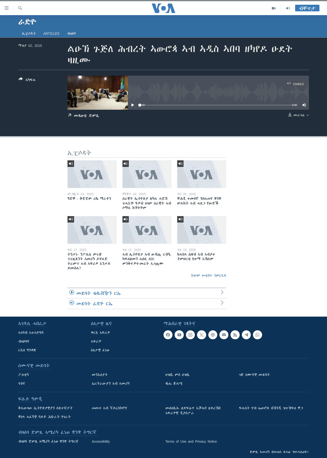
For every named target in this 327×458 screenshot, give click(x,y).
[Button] (27, 80)
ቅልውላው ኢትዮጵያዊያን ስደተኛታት (45, 408)
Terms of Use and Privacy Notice (191, 441)
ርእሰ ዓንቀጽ (27, 350)
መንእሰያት (100, 375)
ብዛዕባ (71, 33)
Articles (51, 33)
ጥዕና (21, 383)
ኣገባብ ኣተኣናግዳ (31, 333)
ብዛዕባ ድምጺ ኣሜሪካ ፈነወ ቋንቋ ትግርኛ (48, 441)
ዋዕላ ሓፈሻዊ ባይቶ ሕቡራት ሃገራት (44, 417)
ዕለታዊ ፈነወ (100, 350)
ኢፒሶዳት (29, 33)
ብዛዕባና (23, 341)
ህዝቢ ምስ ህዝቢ (177, 375)
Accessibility (101, 441)
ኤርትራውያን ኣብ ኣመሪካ (111, 383)
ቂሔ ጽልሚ (174, 383)
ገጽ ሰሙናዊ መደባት (254, 375)
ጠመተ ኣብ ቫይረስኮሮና (109, 408)
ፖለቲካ (23, 375)
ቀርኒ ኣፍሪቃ (100, 333)
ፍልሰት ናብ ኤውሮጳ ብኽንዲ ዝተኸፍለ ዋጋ (271, 408)
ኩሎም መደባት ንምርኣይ (208, 275)
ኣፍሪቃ (96, 341)
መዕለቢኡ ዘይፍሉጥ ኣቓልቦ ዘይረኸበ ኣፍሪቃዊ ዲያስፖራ (193, 410)
